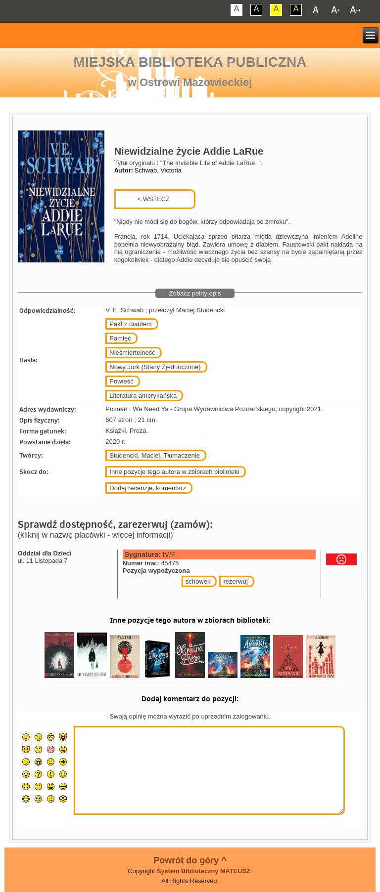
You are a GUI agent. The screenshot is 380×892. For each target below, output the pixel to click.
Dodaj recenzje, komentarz (147, 488)
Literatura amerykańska (143, 395)
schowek (198, 581)
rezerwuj (235, 581)
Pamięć (120, 338)
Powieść (121, 381)
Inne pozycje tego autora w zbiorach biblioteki (174, 471)
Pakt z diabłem (130, 324)
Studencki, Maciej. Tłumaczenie (154, 455)
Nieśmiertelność (132, 352)
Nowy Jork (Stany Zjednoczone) (154, 367)
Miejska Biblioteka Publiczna (190, 62)
